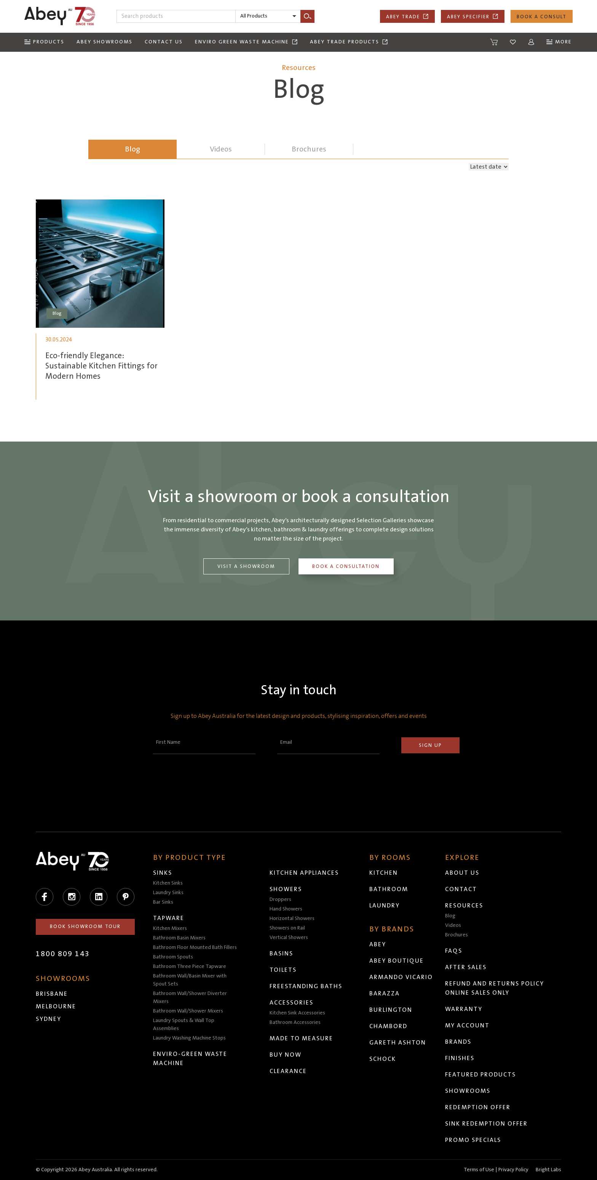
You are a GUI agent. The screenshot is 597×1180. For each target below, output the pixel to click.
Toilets (283, 969)
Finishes (459, 1058)
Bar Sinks (163, 902)
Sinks (162, 872)
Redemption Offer (478, 1107)
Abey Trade (407, 16)
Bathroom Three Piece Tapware (189, 966)
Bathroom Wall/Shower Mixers (188, 1011)
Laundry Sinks (168, 893)
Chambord (388, 1026)
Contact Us (164, 42)
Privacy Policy (513, 1170)
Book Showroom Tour (85, 926)
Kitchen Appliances (304, 872)
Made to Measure (301, 1038)
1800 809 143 (63, 954)
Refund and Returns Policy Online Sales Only (494, 988)
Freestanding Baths (306, 986)
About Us (462, 872)
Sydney (48, 1019)
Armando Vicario (401, 977)
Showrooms (467, 1091)
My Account (467, 1025)
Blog (132, 149)
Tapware (168, 918)
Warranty (463, 1009)
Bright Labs (548, 1170)
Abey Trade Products (349, 42)
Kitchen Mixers (170, 928)
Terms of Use (479, 1170)
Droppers (280, 899)
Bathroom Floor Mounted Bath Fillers (195, 947)
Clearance (288, 1071)
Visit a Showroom (246, 566)
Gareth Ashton (397, 1042)
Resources (464, 905)
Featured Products (480, 1074)
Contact (461, 889)
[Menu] (44, 42)
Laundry (384, 905)
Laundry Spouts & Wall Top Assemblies (183, 1024)
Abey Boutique (396, 960)
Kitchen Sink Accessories (297, 1013)
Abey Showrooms (104, 42)
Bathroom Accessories (295, 1022)
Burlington (390, 1009)
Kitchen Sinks (168, 883)
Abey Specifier (472, 16)
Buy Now (286, 1054)
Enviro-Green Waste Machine (190, 1059)
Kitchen (383, 872)
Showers (286, 889)
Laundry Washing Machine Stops (189, 1038)
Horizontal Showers (292, 918)
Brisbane (52, 993)
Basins (281, 953)
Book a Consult (542, 16)
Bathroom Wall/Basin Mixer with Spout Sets (190, 980)
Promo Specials (473, 1140)
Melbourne (56, 1006)
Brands (458, 1041)
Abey (377, 944)
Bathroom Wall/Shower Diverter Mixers (190, 997)
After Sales (466, 967)
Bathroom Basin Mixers (179, 938)
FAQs (453, 950)
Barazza (384, 993)
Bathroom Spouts (173, 957)
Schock (382, 1059)
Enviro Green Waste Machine (246, 42)
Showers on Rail (287, 928)
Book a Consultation (346, 566)
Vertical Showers (289, 937)
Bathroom (388, 889)
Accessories (291, 1002)
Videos (453, 925)
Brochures (456, 935)
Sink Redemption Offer (486, 1123)
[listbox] (268, 16)
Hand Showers (286, 909)
